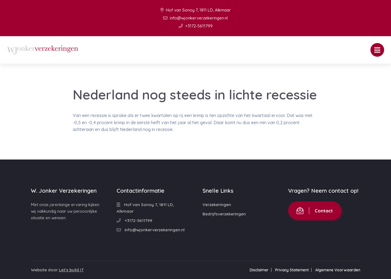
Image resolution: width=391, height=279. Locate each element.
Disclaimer (259, 269)
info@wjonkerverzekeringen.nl (195, 18)
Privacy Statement (292, 269)
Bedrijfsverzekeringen (224, 214)
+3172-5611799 (196, 26)
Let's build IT (71, 269)
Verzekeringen (216, 204)
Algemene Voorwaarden (337, 269)
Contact (315, 210)
